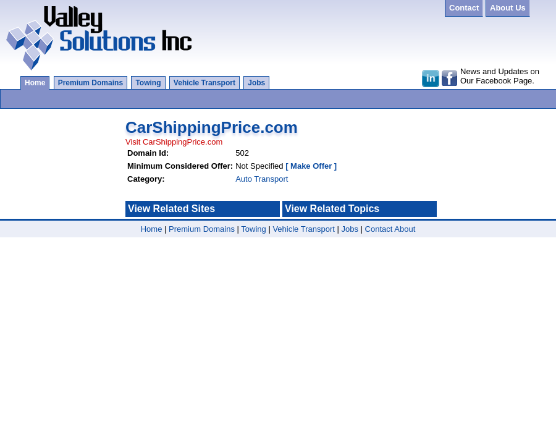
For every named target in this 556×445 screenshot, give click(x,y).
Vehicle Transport (204, 82)
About (404, 229)
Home (35, 82)
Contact (379, 229)
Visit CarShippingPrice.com (173, 141)
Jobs (256, 82)
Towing (148, 82)
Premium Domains (90, 82)
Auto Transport (261, 179)
